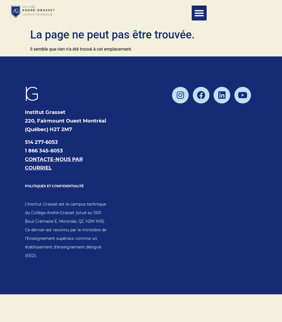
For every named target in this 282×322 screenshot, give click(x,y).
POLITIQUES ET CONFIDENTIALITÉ (54, 186)
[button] (199, 13)
